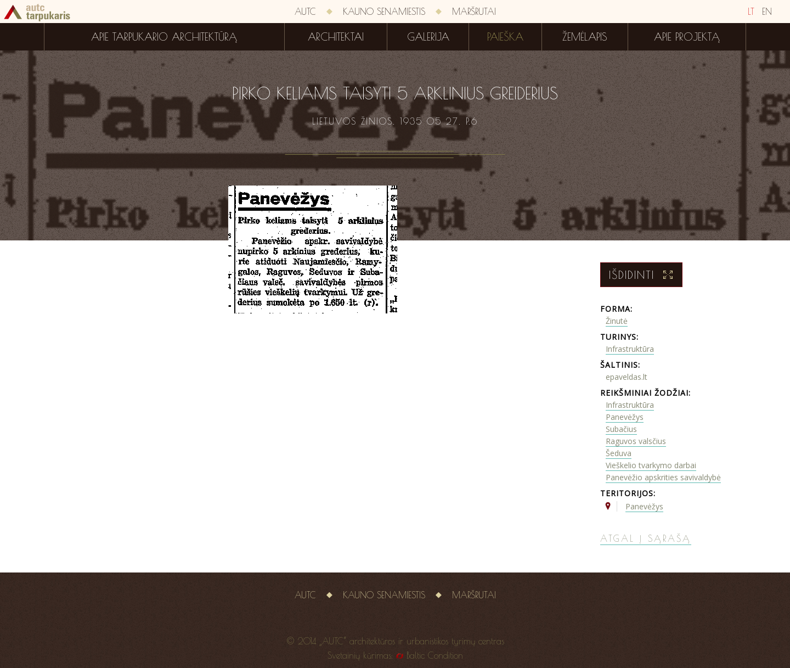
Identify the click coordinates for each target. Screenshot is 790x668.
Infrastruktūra (630, 349)
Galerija (428, 37)
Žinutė (617, 321)
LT (751, 11)
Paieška (505, 37)
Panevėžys (625, 417)
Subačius (621, 429)
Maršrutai (474, 11)
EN (767, 11)
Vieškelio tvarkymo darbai (651, 465)
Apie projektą (687, 37)
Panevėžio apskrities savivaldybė (663, 477)
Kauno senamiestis (384, 11)
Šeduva (618, 453)
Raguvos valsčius (636, 441)
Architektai (336, 37)
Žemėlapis (584, 37)
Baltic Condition (435, 655)
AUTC (305, 11)
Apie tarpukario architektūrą (164, 37)
